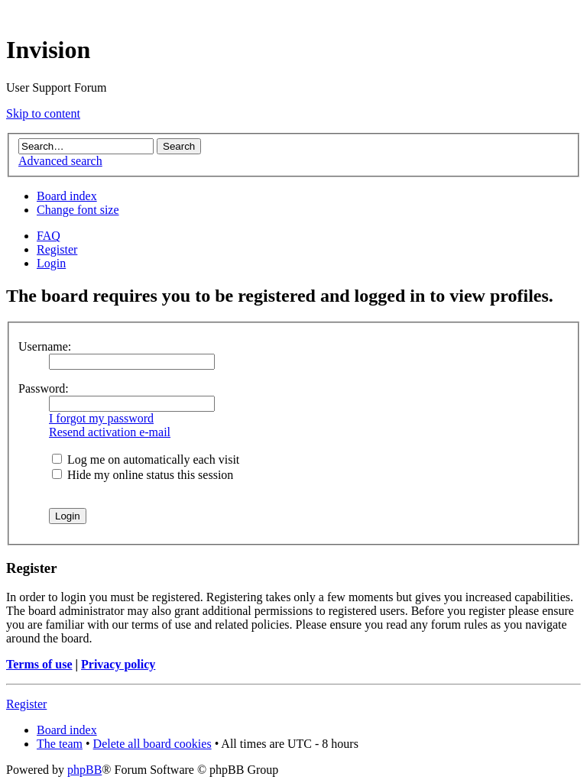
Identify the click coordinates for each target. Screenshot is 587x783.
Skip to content (43, 113)
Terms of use (39, 664)
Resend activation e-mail (109, 431)
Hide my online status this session (142, 474)
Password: (43, 388)
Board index (67, 195)
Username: (44, 346)
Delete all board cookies (152, 743)
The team (60, 743)
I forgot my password (101, 418)
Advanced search (60, 160)
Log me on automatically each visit (145, 459)
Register (57, 249)
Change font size (78, 209)
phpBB (84, 769)
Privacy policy (118, 664)
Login (51, 263)
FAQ (48, 235)
